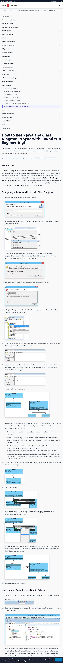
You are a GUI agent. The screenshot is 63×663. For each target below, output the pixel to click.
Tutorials (12, 10)
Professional (50, 158)
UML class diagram (23, 185)
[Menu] (59, 5)
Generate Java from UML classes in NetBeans (16, 103)
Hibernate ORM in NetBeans (12, 88)
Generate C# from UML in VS (12, 100)
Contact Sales (54, 1)
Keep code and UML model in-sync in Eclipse (16, 106)
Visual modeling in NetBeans (12, 91)
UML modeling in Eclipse (10, 94)
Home (4, 10)
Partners (60, 1)
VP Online (17, 1)
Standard (56, 158)
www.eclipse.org (7, 178)
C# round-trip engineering (11, 97)
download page (31, 173)
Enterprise (44, 158)
